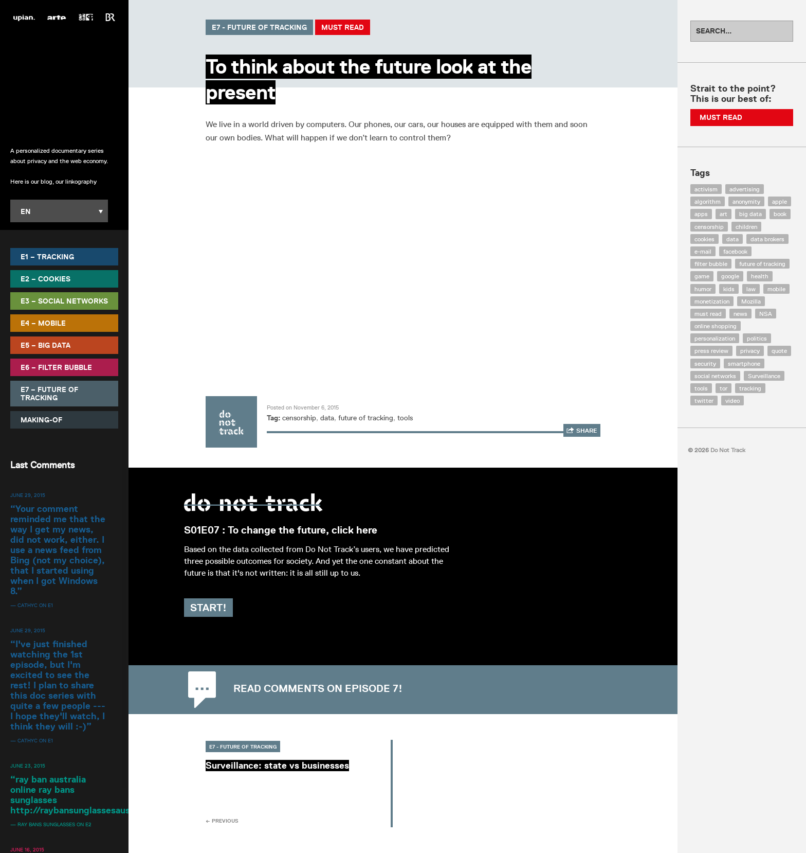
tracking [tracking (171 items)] (750, 388)
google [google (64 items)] (730, 276)
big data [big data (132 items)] (750, 213)
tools (405, 417)
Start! (230, 607)
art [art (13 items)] (723, 213)
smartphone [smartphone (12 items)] (744, 363)
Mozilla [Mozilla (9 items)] (751, 301)
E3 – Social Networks (64, 300)
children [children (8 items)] (746, 226)
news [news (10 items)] (740, 313)
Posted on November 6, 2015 (303, 407)
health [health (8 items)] (759, 276)
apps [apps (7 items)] (701, 213)
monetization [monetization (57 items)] (711, 301)
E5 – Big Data (45, 344)
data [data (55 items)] (732, 239)
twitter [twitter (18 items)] (703, 400)
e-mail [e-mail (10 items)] (702, 251)
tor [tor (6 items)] (723, 388)
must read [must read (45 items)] (708, 313)
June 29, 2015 (27, 494)
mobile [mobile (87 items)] (776, 289)
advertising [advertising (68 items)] (744, 189)
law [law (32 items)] (751, 289)
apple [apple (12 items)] (779, 201)
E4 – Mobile (43, 322)
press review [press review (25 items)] (711, 350)
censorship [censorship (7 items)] (709, 226)
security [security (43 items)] (705, 363)
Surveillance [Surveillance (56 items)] (764, 375)
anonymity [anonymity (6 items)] (746, 201)
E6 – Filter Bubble (56, 366)
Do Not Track (64, 82)
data (327, 417)
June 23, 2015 (27, 765)
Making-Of (41, 419)
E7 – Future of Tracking (49, 393)
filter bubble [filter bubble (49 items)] (710, 263)
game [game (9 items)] (701, 276)
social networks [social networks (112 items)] (715, 375)
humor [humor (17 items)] (702, 289)
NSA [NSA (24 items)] (765, 313)
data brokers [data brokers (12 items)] (767, 239)
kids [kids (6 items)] (729, 289)
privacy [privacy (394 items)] (750, 350)
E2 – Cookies (45, 278)
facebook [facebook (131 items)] (735, 251)
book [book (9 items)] (780, 213)
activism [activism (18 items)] (706, 189)
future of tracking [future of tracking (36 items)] (762, 263)
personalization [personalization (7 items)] (714, 338)
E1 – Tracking (47, 256)
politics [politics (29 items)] (757, 338)
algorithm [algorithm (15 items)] (707, 201)
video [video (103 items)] (732, 400)
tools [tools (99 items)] (701, 388)
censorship (299, 417)
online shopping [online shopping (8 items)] (715, 326)
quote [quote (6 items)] (779, 350)
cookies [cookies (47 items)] (704, 239)
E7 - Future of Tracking (259, 27)
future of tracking (365, 417)
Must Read (342, 27)
